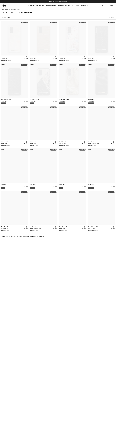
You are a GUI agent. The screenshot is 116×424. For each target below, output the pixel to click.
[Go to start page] (4, 5)
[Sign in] (102, 5)
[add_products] (26, 57)
